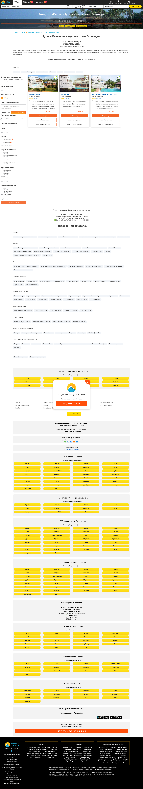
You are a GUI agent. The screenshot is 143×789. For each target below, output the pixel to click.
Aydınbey (86, 644)
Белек (86, 463)
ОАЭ (86, 471)
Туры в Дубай (86, 751)
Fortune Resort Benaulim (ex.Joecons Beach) (108, 94)
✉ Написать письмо (12, 761)
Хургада (27, 471)
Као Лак (27, 481)
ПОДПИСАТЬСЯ (71, 403)
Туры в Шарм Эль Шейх (71, 751)
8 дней (27, 382)
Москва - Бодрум (105, 753)
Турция (27, 463)
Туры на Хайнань (70, 757)
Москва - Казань (122, 749)
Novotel (27, 671)
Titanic (27, 633)
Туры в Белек (77, 747)
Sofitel (57, 690)
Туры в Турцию (41, 747)
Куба (115, 485)
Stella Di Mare (115, 663)
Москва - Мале (123, 761)
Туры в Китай (42, 753)
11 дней (115, 382)
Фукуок (56, 485)
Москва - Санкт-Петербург (119, 747)
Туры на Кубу (53, 749)
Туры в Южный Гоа (85, 759)
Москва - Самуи (102, 759)
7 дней (116, 378)
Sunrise (86, 663)
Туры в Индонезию (51, 755)
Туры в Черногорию (35, 757)
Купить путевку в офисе (43, 124)
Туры (17, 2)
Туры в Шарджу (67, 753)
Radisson (86, 667)
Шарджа (86, 474)
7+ (13, 112)
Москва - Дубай (112, 759)
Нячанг (115, 481)
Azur (27, 674)
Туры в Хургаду (87, 749)
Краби (115, 478)
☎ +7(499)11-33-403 (64, 218)
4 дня (27, 378)
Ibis (86, 697)
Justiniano (27, 640)
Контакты (11, 757)
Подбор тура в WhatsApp (12, 783)
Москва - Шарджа (123, 759)
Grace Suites (66, 94)
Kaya (115, 637)
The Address (27, 690)
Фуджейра (115, 474)
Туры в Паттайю (67, 755)
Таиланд (27, 478)
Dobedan (86, 640)
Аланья (56, 463)
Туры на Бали (85, 761)
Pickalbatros (115, 667)
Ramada (27, 694)
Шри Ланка (86, 485)
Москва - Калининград (106, 749)
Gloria (57, 640)
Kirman (86, 637)
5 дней (57, 378)
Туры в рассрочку (12, 774)
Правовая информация (12, 777)
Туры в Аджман (77, 753)
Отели (28, 2)
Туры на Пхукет (87, 753)
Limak (27, 637)
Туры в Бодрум (76, 749)
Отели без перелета (43, 120)
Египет (116, 467)
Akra (56, 647)
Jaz (86, 671)
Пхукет (57, 481)
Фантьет (27, 485)
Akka (86, 647)
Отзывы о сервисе (12, 775)
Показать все (74, 413)
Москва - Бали (102, 763)
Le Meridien (56, 697)
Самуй (86, 478)
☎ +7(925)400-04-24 (78, 218)
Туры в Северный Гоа (70, 759)
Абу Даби (115, 471)
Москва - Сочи (103, 747)
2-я (14, 118)
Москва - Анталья (121, 751)
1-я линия (6, 118)
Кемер (116, 463)
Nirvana (86, 633)
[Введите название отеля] (13, 106)
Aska (115, 644)
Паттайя (56, 478)
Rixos (56, 633)
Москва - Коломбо (103, 761)
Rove (115, 690)
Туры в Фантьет (87, 755)
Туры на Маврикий (32, 753)
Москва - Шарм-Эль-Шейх (107, 757)
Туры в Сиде (69, 761)
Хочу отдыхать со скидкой (71, 731)
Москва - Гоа (114, 761)
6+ (9, 112)
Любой (4, 112)
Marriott (27, 697)
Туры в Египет (31, 749)
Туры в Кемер (67, 749)
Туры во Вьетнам (52, 753)
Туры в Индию (41, 755)
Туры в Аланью (67, 747)
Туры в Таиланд (52, 747)
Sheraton (27, 667)
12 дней (27, 385)
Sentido (56, 667)
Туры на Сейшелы (49, 751)
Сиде (27, 467)
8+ (18, 112)
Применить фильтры (13, 202)
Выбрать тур (43, 116)
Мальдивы (27, 488)
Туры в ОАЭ (50, 757)
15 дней (115, 385)
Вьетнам (86, 481)
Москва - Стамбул (112, 763)
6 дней (86, 378)
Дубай (27, 474)
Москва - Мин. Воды (106, 751)
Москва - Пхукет (122, 757)
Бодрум (56, 467)
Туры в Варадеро (85, 757)
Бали (56, 488)
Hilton (115, 671)
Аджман (56, 474)
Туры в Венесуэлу (31, 755)
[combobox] (29, 6)
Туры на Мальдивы (34, 751)
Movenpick (56, 671)
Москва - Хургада (105, 755)
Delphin (115, 640)
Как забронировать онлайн (12, 772)
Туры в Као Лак (77, 755)
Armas (27, 647)
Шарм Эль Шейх (57, 471)
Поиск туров (135, 6)
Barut (56, 644)
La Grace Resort (35, 94)
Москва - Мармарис (120, 753)
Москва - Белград (123, 763)
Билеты (41, 2)
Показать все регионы (8, 145)
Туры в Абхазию (31, 747)
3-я (22, 118)
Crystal (27, 644)
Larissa (56, 637)
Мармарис (86, 467)
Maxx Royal (115, 633)
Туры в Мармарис (87, 747)
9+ (23, 112)
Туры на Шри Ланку (42, 749)
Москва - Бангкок (121, 755)
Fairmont (27, 701)
